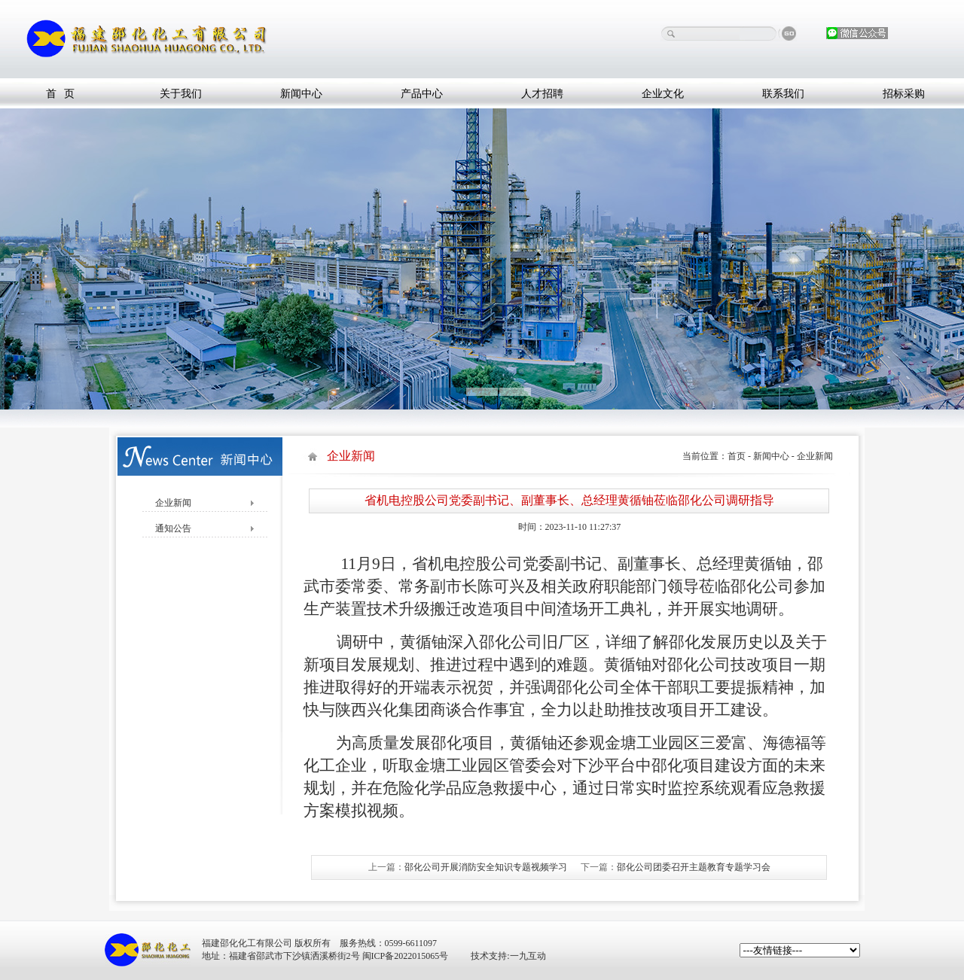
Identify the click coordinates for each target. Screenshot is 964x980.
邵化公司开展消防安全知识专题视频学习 (485, 867)
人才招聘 (542, 93)
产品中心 (422, 93)
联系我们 (783, 93)
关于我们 (181, 93)
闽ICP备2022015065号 (405, 956)
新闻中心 (301, 93)
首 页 (60, 93)
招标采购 (904, 93)
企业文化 (663, 93)
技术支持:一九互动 (508, 956)
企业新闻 (168, 503)
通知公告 (168, 528)
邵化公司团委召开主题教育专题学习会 (693, 867)
